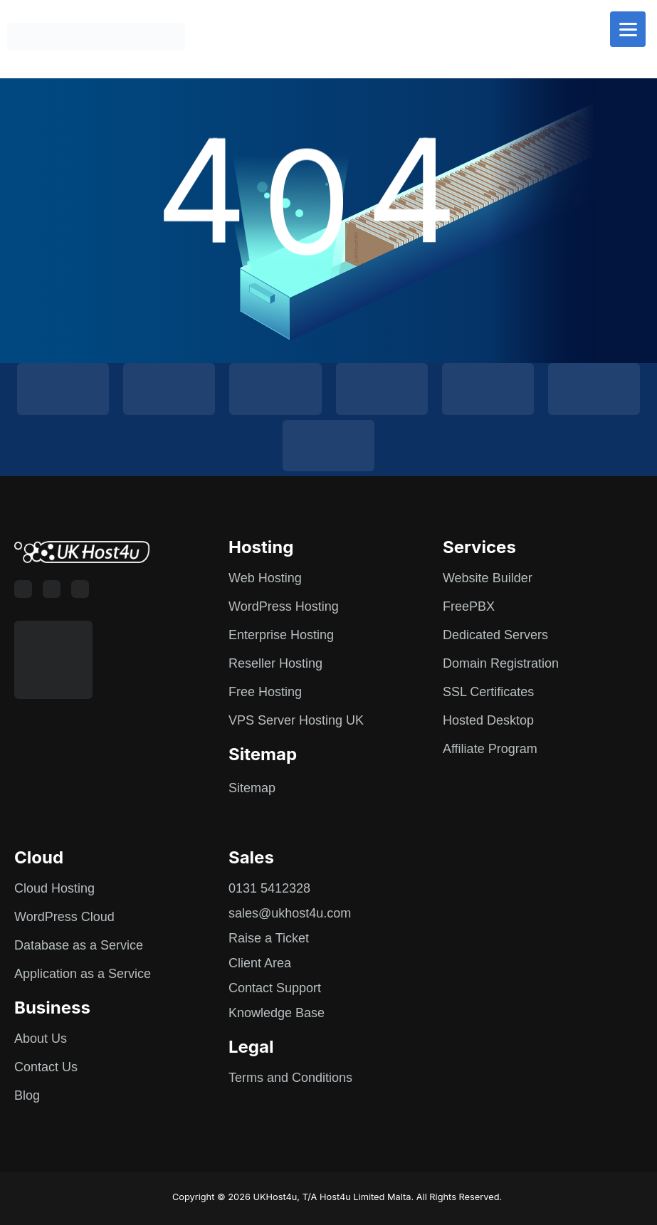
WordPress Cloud (64, 917)
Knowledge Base (276, 1013)
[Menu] (628, 29)
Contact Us (46, 1067)
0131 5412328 (269, 888)
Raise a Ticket (268, 938)
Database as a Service (78, 945)
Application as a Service (82, 974)
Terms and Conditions (290, 1078)
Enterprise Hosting (281, 635)
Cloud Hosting (54, 888)
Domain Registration (501, 663)
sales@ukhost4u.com (289, 913)
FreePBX (469, 606)
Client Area (259, 963)
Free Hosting (265, 692)
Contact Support (274, 988)
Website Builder (487, 578)
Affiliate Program (490, 749)
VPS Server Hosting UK (296, 720)
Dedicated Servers (495, 635)
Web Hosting (265, 578)
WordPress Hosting (283, 606)
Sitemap (251, 788)
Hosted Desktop (488, 720)
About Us (40, 1038)
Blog (27, 1095)
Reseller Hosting (275, 663)
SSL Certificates (488, 692)
